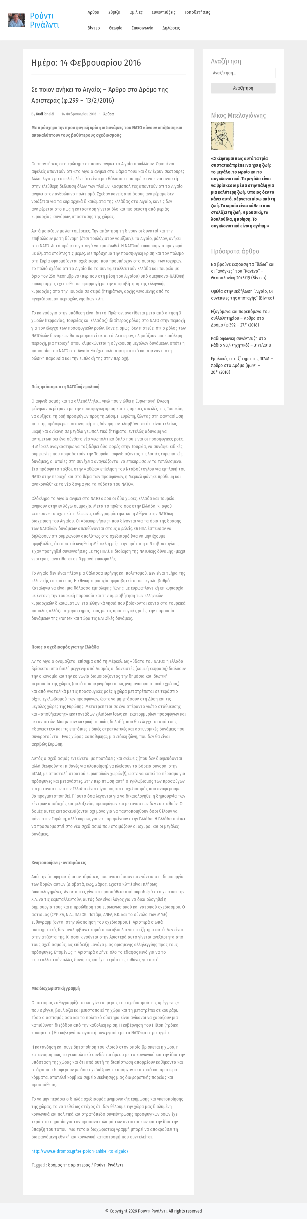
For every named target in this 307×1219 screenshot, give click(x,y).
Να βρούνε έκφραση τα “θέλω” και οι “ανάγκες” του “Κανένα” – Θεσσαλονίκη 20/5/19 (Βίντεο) (242, 271)
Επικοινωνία (143, 28)
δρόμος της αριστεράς (69, 1165)
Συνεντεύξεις (163, 12)
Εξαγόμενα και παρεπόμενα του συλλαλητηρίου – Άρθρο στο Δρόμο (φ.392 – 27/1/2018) (240, 318)
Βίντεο (94, 28)
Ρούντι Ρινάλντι (44, 20)
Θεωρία (116, 28)
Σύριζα (114, 12)
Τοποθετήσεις (197, 12)
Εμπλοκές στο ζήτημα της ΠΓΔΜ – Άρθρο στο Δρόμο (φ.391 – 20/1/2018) (242, 365)
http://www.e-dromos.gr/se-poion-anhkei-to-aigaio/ (80, 1151)
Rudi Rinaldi (45, 114)
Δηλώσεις (171, 28)
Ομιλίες (136, 12)
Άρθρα (93, 12)
